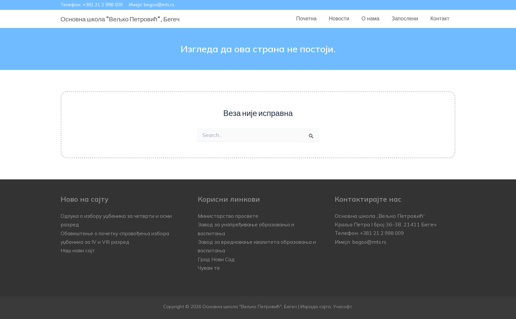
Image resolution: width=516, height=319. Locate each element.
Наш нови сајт (79, 250)
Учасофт (342, 306)
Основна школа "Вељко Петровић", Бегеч (120, 19)
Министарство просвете (230, 216)
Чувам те (209, 267)
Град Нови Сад (217, 259)
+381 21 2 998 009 (102, 5)
